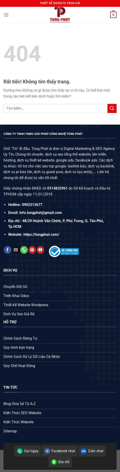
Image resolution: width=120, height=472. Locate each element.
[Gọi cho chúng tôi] (24, 250)
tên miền (98, 154)
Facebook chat (59, 451)
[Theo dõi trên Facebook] (7, 250)
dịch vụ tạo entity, (79, 172)
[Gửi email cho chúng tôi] (16, 250)
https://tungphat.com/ (41, 234)
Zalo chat (92, 451)
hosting (9, 160)
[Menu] (6, 14)
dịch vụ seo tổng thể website (68, 154)
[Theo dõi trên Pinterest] (32, 250)
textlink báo (77, 166)
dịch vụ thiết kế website (35, 160)
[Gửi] (112, 108)
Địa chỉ (60, 462)
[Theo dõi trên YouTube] (40, 250)
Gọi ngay (27, 451)
